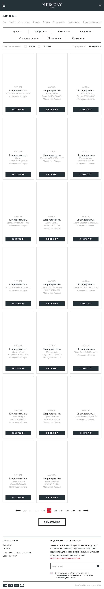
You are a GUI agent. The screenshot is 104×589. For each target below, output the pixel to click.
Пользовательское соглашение (17, 552)
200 (79, 510)
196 (55, 510)
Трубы (12, 22)
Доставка (7, 545)
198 (67, 510)
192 (31, 510)
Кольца (46, 22)
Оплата (6, 548)
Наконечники (74, 22)
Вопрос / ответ (10, 556)
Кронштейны (58, 22)
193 (37, 510)
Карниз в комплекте (92, 22)
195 (49, 510)
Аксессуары (24, 22)
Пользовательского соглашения (65, 558)
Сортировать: (79, 46)
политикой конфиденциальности (74, 576)
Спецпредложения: (12, 46)
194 (43, 510)
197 (61, 510)
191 (25, 510)
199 (73, 510)
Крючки (36, 22)
